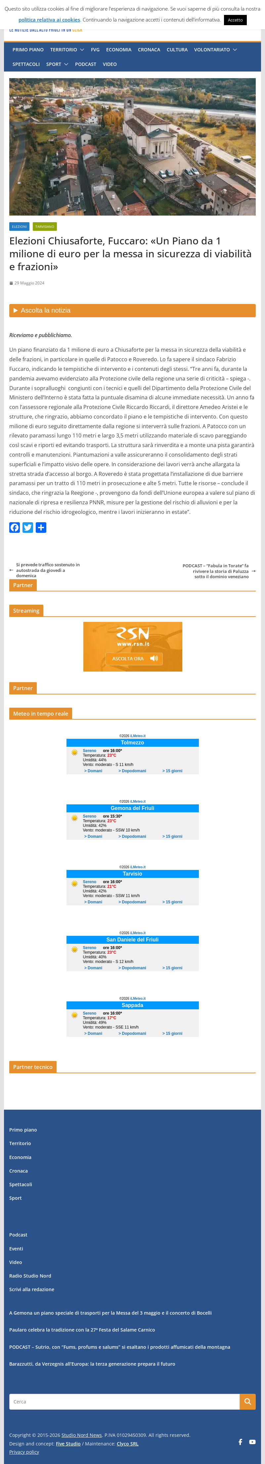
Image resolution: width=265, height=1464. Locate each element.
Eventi (16, 1248)
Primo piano (28, 49)
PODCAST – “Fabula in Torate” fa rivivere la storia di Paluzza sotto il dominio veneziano (219, 571)
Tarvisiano (44, 226)
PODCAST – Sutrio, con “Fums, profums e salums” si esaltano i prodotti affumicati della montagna (119, 1347)
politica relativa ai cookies (49, 19)
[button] (80, 49)
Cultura (177, 49)
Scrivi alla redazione (31, 1289)
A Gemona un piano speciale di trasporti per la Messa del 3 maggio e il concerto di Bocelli (110, 1313)
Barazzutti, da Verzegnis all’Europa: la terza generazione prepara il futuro (92, 1364)
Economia (118, 49)
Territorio (63, 49)
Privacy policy (24, 1452)
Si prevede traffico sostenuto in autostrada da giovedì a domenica (44, 570)
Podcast (85, 64)
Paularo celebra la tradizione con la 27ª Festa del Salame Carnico (82, 1330)
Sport (53, 64)
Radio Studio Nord (30, 1276)
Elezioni (19, 226)
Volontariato (212, 49)
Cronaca (149, 49)
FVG (95, 49)
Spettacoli (26, 64)
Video (110, 64)
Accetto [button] (235, 20)
